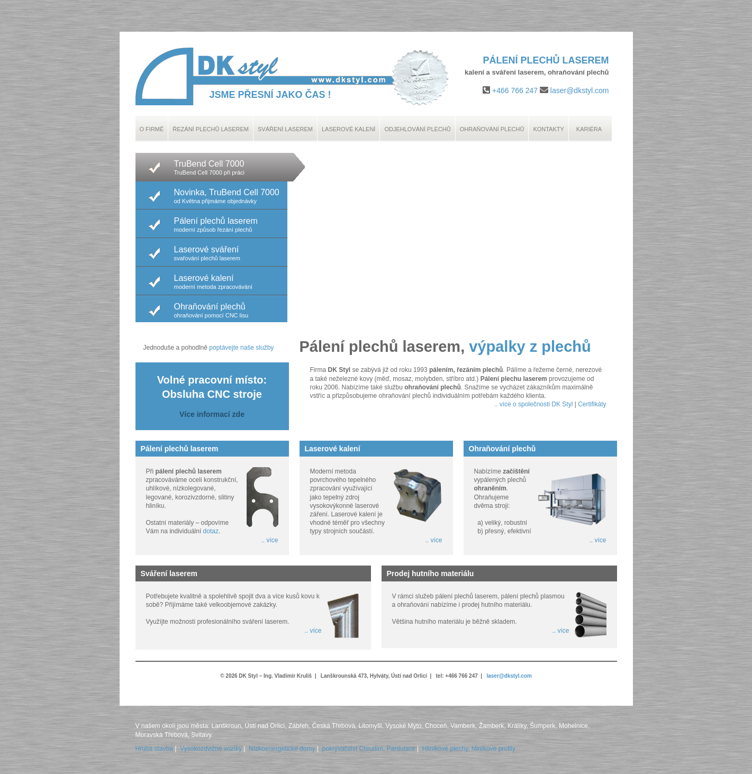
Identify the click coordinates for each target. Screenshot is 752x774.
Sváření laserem (285, 129)
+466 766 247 (515, 90)
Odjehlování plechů (417, 129)
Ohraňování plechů (492, 129)
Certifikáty (592, 404)
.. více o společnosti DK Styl (533, 404)
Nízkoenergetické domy (282, 748)
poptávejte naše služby (241, 347)
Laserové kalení (349, 129)
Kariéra (589, 129)
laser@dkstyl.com (579, 90)
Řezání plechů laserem (211, 129)
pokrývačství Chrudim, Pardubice (368, 748)
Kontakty (548, 129)
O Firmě (152, 129)
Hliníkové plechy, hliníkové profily (468, 748)
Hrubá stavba (154, 748)
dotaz (211, 531)
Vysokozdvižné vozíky (211, 748)
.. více (269, 540)
